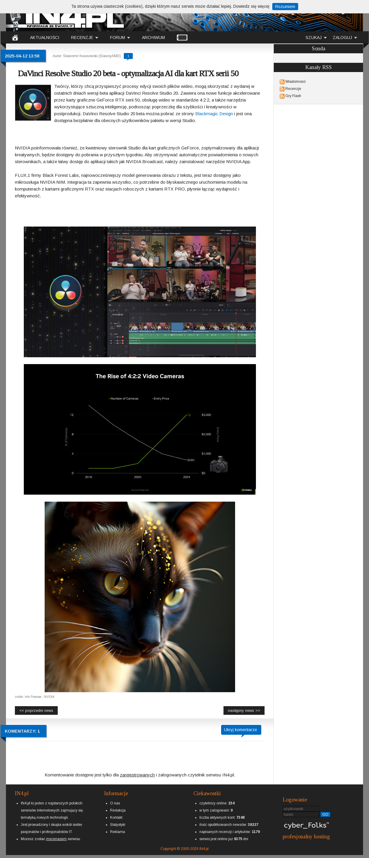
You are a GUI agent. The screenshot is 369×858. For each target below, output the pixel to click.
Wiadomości (295, 81)
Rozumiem (285, 6)
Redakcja (118, 810)
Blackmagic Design (214, 113)
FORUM (117, 37)
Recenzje (293, 89)
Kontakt (116, 817)
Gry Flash (293, 96)
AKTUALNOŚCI (44, 37)
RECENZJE (82, 37)
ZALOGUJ (342, 37)
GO (325, 814)
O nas (115, 803)
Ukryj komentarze (240, 729)
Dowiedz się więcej (251, 6)
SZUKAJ (314, 37)
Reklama (117, 832)
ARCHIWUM (153, 37)
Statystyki (117, 825)
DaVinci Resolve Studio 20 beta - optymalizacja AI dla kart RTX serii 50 (128, 73)
